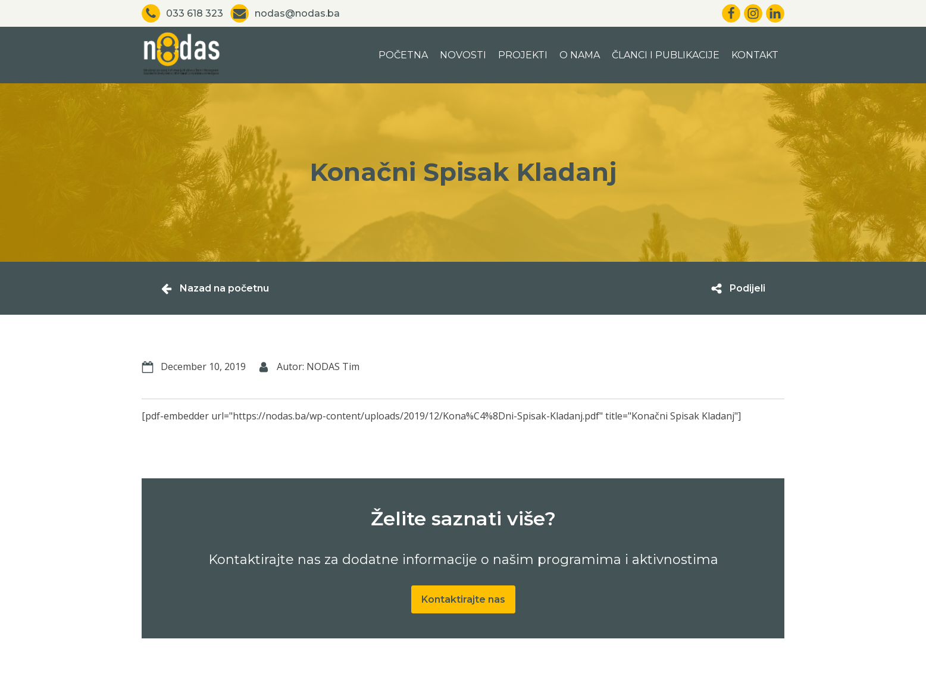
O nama (579, 55)
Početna (403, 55)
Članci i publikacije (665, 55)
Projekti (523, 55)
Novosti (463, 55)
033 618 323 (194, 13)
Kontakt (754, 55)
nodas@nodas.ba (297, 13)
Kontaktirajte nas (463, 599)
